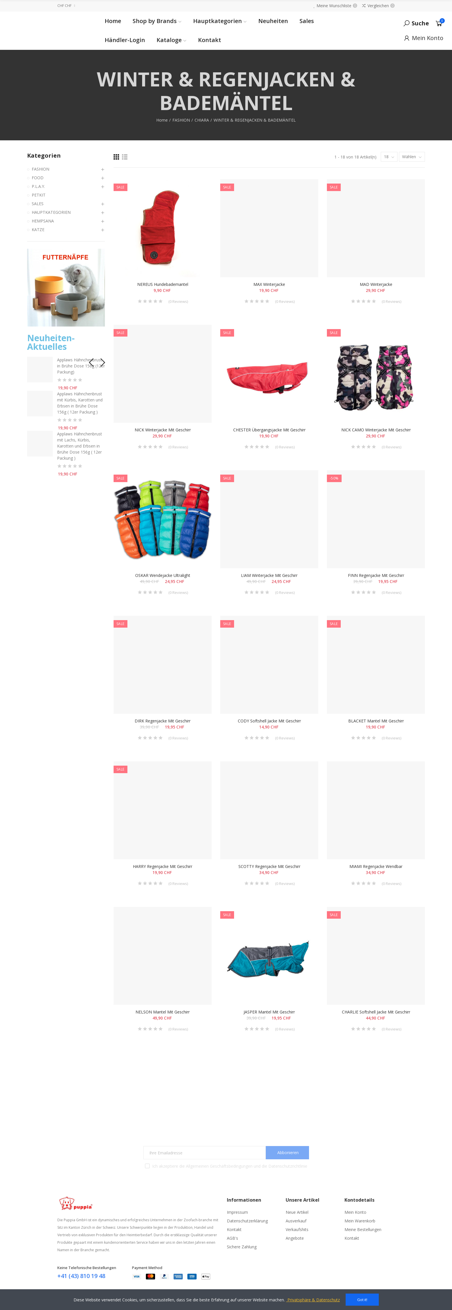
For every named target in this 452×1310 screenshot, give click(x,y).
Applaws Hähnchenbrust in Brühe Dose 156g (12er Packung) (81, 366)
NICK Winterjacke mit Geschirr (163, 430)
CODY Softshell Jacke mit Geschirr (269, 721)
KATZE (38, 229)
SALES (38, 203)
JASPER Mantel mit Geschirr (269, 1012)
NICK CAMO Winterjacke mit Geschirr (376, 430)
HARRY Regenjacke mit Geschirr (162, 866)
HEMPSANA (43, 221)
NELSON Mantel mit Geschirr (162, 1012)
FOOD (38, 177)
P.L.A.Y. (38, 186)
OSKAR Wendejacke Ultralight (162, 575)
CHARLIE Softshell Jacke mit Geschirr (376, 1012)
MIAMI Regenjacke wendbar (375, 866)
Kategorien (44, 155)
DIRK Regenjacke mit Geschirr (163, 721)
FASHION (40, 169)
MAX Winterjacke (269, 284)
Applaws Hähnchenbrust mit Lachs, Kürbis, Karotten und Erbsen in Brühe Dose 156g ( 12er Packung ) (79, 446)
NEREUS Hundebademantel (162, 284)
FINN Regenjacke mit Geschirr (376, 575)
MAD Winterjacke (376, 284)
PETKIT (39, 195)
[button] (90, 361)
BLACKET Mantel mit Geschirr (376, 721)
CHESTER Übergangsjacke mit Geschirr (269, 430)
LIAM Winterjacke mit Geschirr (269, 575)
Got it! (362, 1299)
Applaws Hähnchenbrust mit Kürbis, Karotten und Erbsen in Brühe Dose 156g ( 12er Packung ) (80, 403)
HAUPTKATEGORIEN (51, 212)
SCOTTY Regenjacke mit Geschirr (269, 866)
